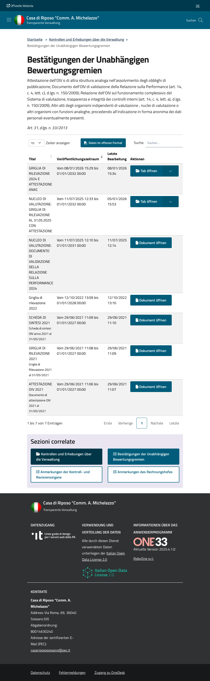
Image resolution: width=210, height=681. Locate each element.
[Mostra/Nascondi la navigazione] (9, 19)
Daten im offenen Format (103, 142)
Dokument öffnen (151, 242)
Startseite (35, 39)
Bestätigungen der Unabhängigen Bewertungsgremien (141, 456)
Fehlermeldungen (72, 672)
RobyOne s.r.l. (143, 558)
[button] (197, 6)
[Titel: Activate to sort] (41, 156)
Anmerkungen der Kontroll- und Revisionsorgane (63, 474)
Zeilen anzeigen (58, 142)
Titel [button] (32, 159)
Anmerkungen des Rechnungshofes (143, 471)
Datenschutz (40, 672)
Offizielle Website (20, 5)
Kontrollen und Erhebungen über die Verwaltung (86, 39)
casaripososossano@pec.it (50, 650)
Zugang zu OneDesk (109, 672)
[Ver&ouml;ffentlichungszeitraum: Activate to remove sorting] (80, 156)
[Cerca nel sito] (200, 20)
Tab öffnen (146, 170)
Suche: (139, 142)
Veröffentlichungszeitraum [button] (78, 159)
